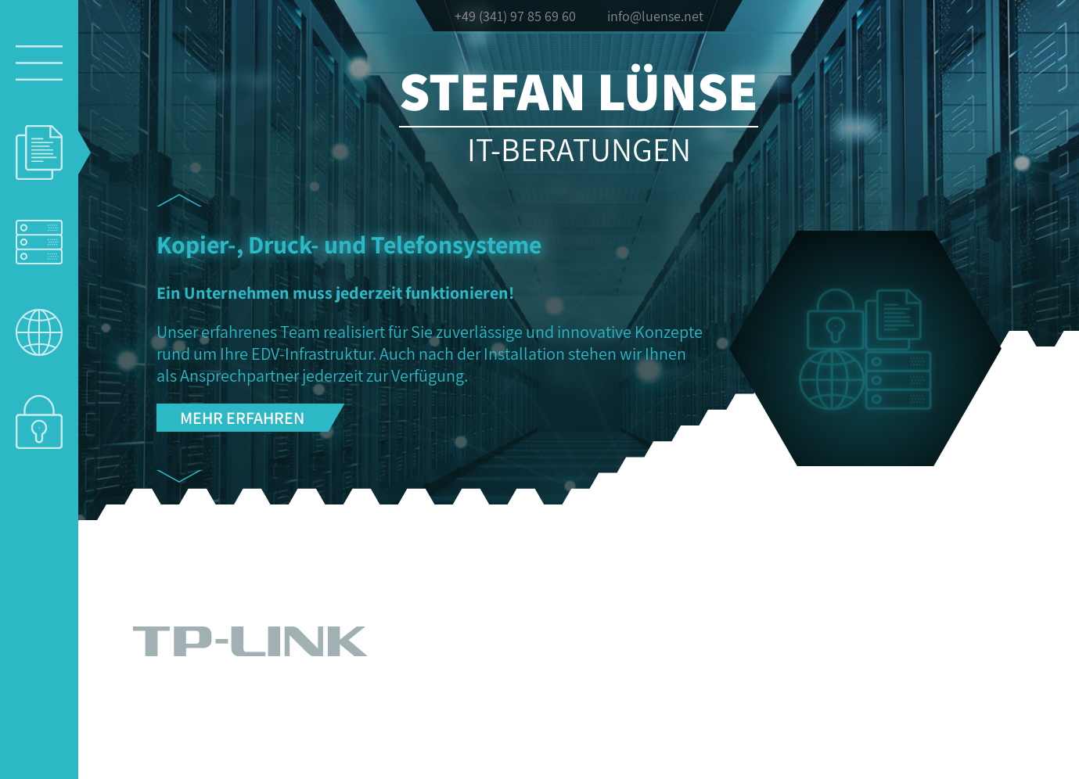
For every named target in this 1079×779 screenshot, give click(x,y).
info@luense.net (655, 16)
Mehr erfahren (242, 418)
